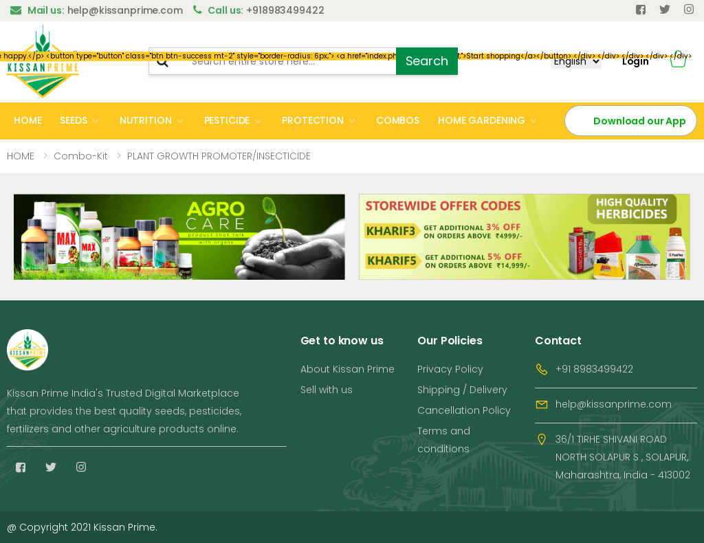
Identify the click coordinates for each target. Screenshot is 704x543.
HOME (27, 120)
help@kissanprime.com (614, 404)
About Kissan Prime (347, 369)
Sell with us (326, 390)
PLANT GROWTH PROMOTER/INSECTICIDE (219, 156)
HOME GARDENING (481, 120)
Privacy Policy (450, 369)
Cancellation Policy (464, 410)
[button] (678, 61)
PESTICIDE (227, 120)
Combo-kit (81, 156)
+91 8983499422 (594, 369)
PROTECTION (313, 120)
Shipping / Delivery (462, 390)
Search (427, 60)
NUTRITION (146, 120)
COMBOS (397, 120)
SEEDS (73, 120)
